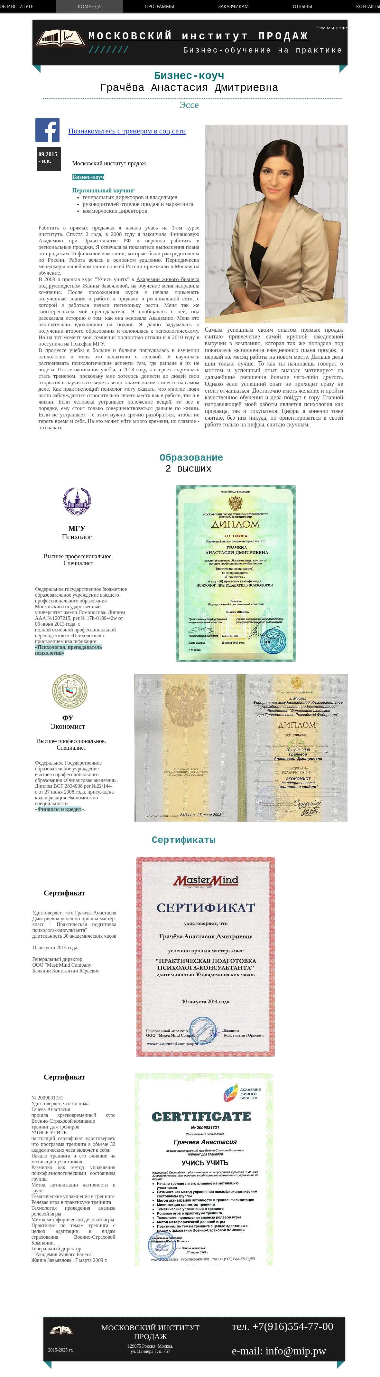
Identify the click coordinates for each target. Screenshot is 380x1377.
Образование (194, 458)
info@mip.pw (295, 1351)
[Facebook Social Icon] (47, 130)
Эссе (189, 104)
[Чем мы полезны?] (333, 27)
